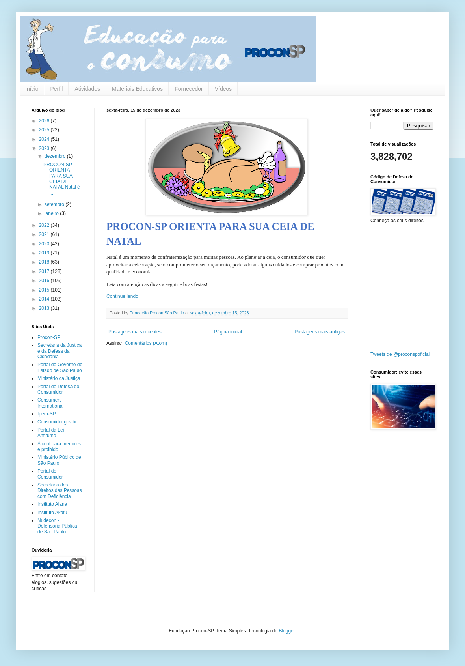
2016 (45, 280)
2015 (45, 290)
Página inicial (228, 332)
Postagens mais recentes (135, 332)
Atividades (87, 89)
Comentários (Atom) (146, 343)
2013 (45, 308)
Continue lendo (122, 296)
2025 (45, 130)
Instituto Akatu (52, 512)
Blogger (287, 631)
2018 (45, 262)
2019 (45, 253)
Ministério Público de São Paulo (59, 460)
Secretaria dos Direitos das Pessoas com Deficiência (59, 490)
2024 (45, 139)
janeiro (52, 213)
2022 (45, 225)
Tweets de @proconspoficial (400, 354)
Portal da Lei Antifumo (50, 432)
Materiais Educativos (137, 89)
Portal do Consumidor (50, 473)
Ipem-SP (46, 414)
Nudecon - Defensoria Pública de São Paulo (57, 526)
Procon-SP (48, 337)
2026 (45, 120)
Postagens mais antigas (320, 332)
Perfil (56, 89)
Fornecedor (189, 89)
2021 (45, 234)
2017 (45, 271)
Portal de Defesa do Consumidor (58, 389)
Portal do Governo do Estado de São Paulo (59, 367)
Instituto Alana (52, 504)
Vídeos (223, 89)
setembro (55, 204)
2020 (45, 244)
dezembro (56, 156)
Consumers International (50, 402)
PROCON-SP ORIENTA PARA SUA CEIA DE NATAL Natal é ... (61, 179)
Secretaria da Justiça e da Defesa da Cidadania (59, 350)
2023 (45, 148)
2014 (45, 299)
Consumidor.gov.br (57, 422)
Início (31, 89)
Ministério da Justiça (58, 378)
